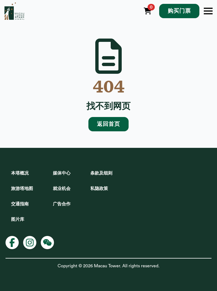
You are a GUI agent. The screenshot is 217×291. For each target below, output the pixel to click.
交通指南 (20, 204)
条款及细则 (101, 173)
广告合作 (61, 204)
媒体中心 (61, 173)
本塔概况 (20, 173)
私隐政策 (99, 188)
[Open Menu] (208, 11)
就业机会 (61, 188)
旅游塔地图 (22, 188)
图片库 (17, 219)
